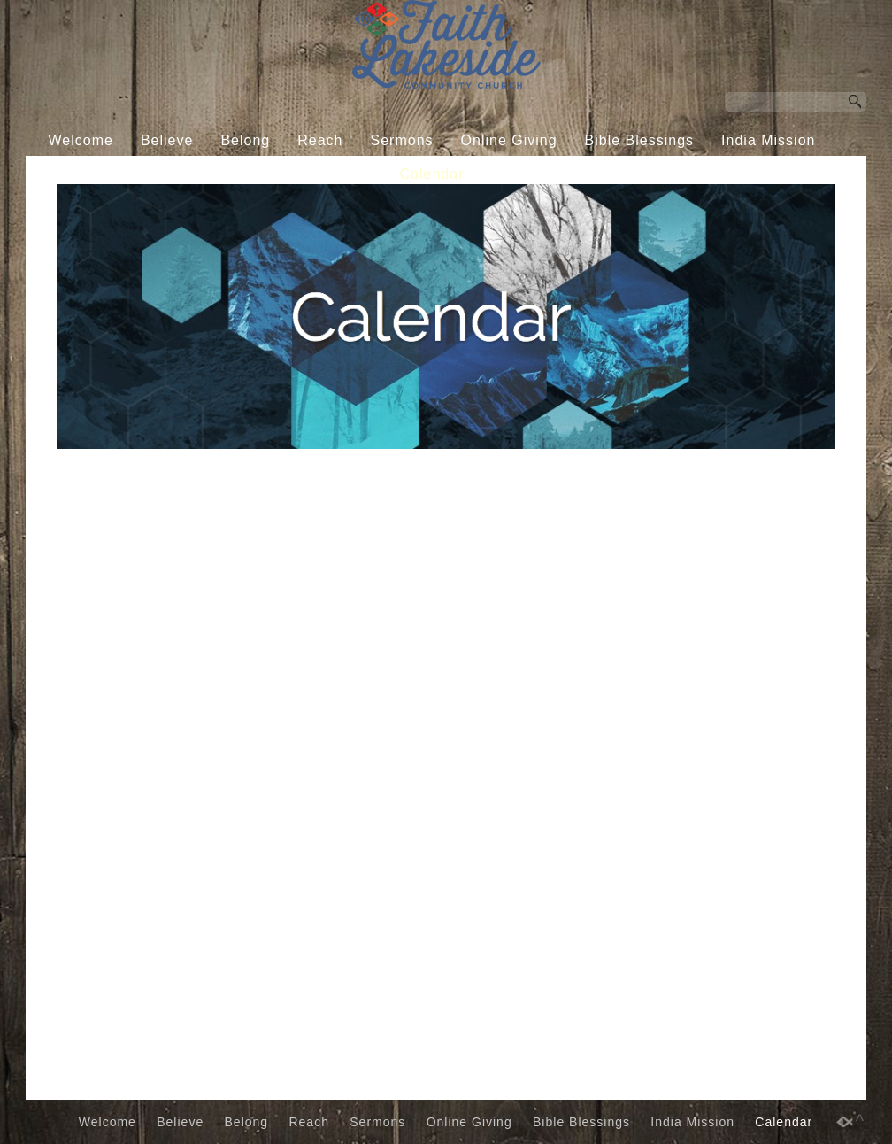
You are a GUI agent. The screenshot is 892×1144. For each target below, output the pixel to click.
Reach (319, 140)
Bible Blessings (640, 140)
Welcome (81, 140)
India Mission (768, 140)
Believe (167, 140)
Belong (245, 140)
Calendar (432, 174)
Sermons (402, 140)
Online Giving (509, 140)
